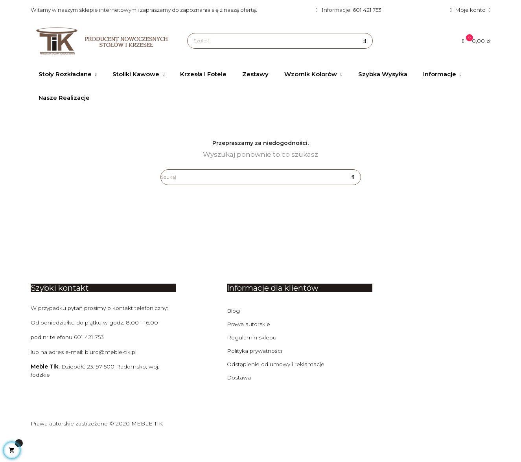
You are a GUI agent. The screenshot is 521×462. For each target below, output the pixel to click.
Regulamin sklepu (252, 362)
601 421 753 (90, 362)
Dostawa (239, 402)
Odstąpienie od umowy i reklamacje (276, 388)
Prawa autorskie (249, 348)
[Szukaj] (279, 41)
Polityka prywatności (255, 375)
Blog (233, 335)
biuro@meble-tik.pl (111, 377)
